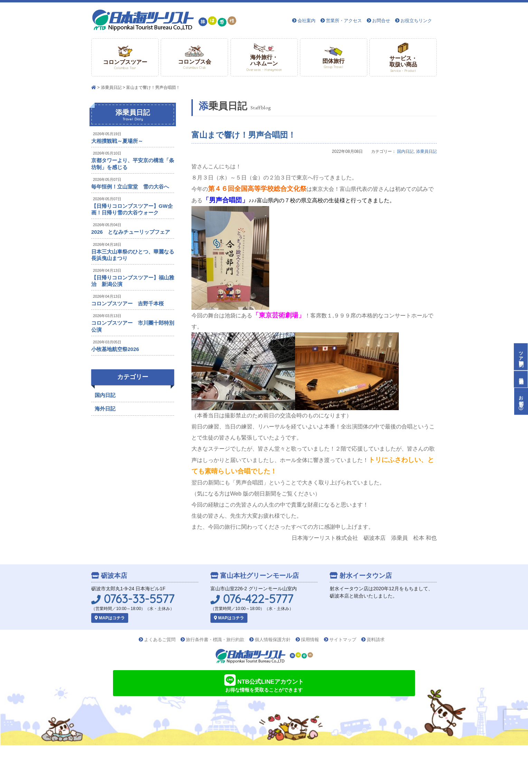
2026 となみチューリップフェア (130, 232)
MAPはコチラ (110, 618)
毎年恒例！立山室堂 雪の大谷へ (130, 187)
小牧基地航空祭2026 (115, 349)
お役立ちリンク (416, 20)
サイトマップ (342, 639)
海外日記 (105, 409)
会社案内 (306, 20)
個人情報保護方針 (273, 639)
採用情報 (310, 639)
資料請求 (376, 639)
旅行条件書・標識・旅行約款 (215, 639)
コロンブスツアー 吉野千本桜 (127, 303)
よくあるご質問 (160, 639)
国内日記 (405, 151)
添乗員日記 (111, 87)
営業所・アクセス (344, 20)
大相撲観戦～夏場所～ (117, 141)
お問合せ (381, 20)
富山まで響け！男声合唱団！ (243, 134)
